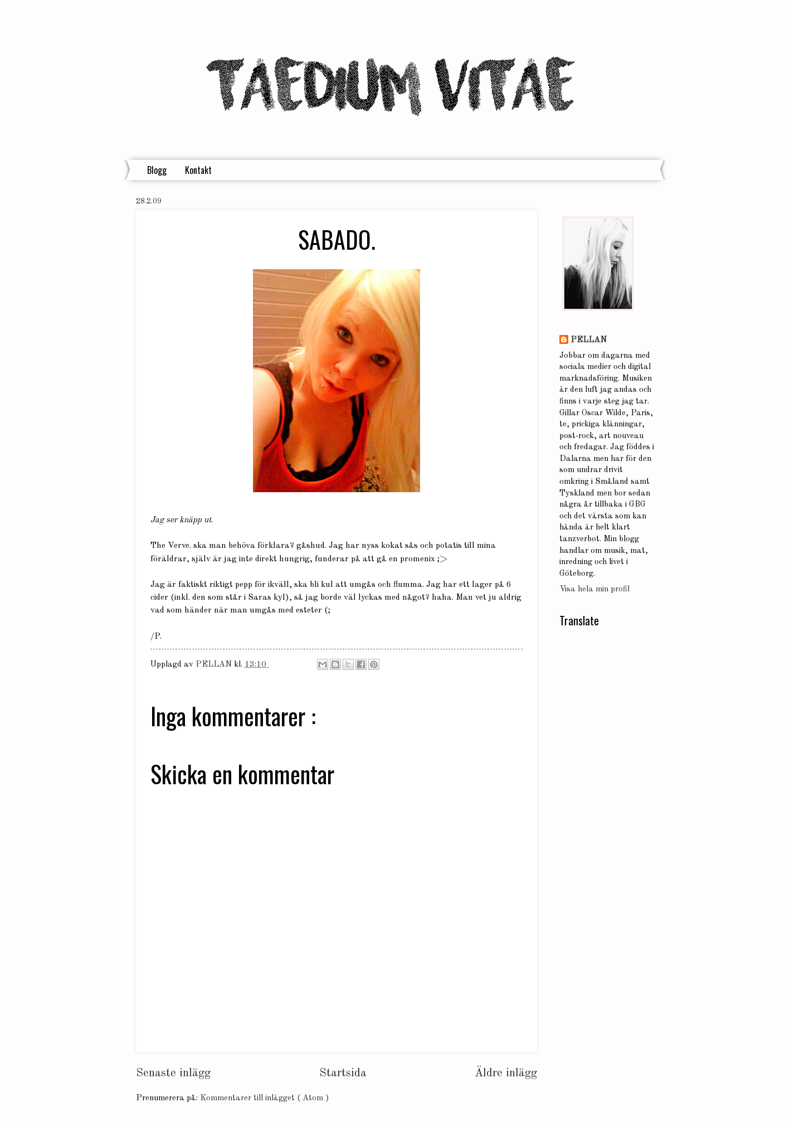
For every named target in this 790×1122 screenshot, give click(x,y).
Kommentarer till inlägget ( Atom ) (264, 1098)
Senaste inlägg (173, 1073)
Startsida (343, 1073)
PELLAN (588, 340)
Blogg (157, 170)
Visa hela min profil (594, 589)
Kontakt (198, 170)
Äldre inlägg (506, 1073)
